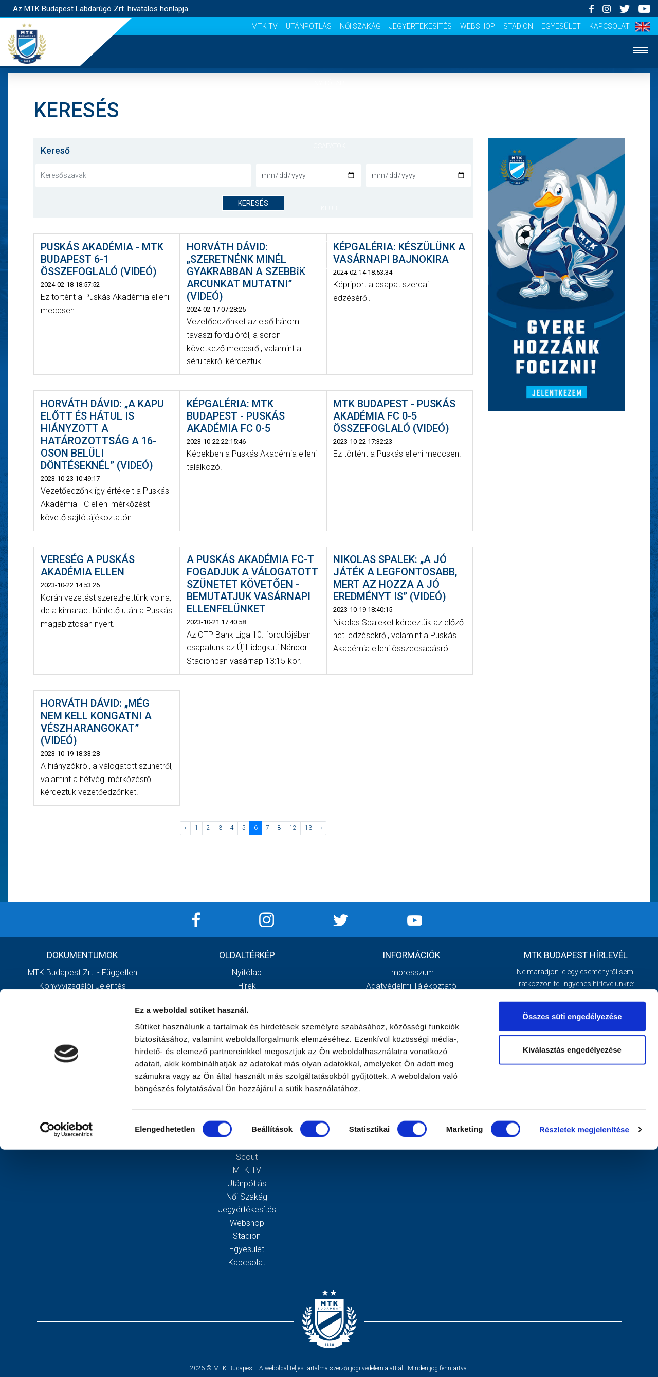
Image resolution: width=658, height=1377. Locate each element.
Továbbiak (82, 1122)
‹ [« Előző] (186, 827)
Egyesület (561, 26)
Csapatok (329, 146)
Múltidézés (247, 1038)
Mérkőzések (329, 176)
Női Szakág (360, 26)
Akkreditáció (329, 302)
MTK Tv (264, 26)
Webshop (477, 26)
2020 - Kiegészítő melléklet (82, 999)
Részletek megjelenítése (584, 1356)
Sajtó (247, 1144)
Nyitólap (329, 83)
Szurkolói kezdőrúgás (247, 1117)
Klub (329, 208)
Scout (247, 1157)
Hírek (329, 114)
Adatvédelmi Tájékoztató (411, 986)
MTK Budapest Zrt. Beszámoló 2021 (82, 1078)
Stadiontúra (247, 1131)
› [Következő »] (321, 827)
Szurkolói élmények (329, 271)
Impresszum (411, 972)
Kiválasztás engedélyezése (572, 1277)
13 (308, 827)
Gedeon (246, 1078)
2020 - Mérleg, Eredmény (82, 1012)
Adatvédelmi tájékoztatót (602, 1059)
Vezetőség (246, 1065)
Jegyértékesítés (420, 26)
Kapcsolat (609, 26)
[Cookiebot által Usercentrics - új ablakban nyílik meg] (67, 1357)
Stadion (518, 26)
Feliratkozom (576, 1081)
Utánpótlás (309, 26)
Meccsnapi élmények (247, 1104)
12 (293, 827)
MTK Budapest (247, 1025)
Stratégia (246, 1052)
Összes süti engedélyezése (572, 1243)
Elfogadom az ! (580, 1059)
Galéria (329, 239)
